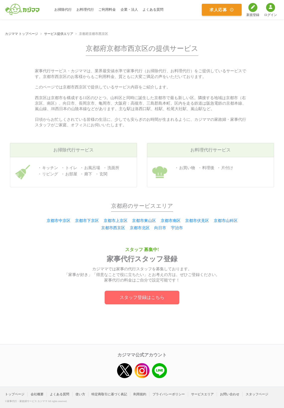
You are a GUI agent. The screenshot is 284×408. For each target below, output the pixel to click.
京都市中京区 (59, 220)
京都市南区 (171, 220)
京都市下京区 (87, 220)
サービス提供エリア (58, 34)
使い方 (80, 394)
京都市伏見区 (197, 220)
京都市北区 (140, 228)
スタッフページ (257, 394)
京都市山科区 (226, 220)
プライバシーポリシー (168, 394)
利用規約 (139, 394)
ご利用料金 (107, 9)
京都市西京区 (113, 228)
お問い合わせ (229, 394)
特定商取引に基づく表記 (109, 394)
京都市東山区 (144, 220)
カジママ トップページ (21, 34)
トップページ (14, 394)
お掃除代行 (63, 9)
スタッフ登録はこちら (142, 297)
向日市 (160, 228)
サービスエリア (202, 394)
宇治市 (177, 228)
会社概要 (37, 394)
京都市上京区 (116, 220)
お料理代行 (85, 9)
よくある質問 (152, 9)
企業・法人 (129, 9)
